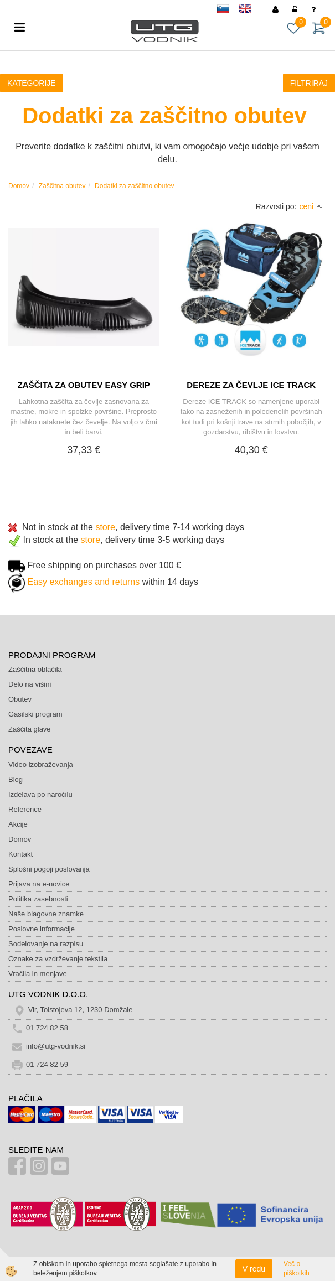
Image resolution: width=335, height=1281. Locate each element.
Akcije (18, 824)
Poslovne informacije (41, 929)
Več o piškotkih (297, 1268)
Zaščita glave (29, 729)
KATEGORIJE (31, 83)
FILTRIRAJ (309, 83)
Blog (15, 779)
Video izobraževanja (40, 764)
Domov (18, 186)
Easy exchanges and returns (83, 582)
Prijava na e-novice (39, 884)
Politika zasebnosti (38, 899)
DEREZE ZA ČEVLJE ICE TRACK (251, 385)
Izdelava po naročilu (40, 794)
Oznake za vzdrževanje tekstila (57, 959)
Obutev (20, 699)
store (105, 527)
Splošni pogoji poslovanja (49, 869)
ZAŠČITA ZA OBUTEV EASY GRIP (84, 385)
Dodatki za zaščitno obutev (134, 186)
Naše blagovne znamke (46, 914)
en (250, 10)
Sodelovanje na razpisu (45, 944)
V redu (254, 1268)
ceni (311, 206)
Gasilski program (35, 714)
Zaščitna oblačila (35, 669)
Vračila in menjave (37, 973)
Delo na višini (29, 684)
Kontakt (20, 854)
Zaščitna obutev (62, 186)
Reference (25, 809)
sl (228, 10)
